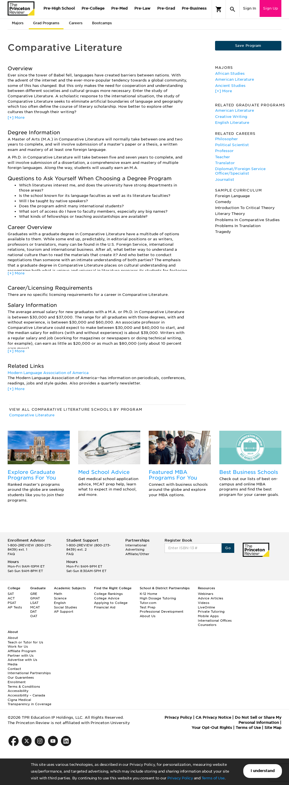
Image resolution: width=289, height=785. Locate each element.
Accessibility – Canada (26, 695)
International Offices (215, 621)
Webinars (205, 594)
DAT (33, 612)
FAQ (11, 554)
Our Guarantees (21, 678)
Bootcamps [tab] (102, 23)
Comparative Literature (31, 415)
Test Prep (148, 607)
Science (60, 598)
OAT (33, 616)
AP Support (63, 612)
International (135, 545)
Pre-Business (194, 8)
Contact (14, 669)
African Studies (230, 73)
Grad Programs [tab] (46, 23)
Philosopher (226, 139)
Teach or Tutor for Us (25, 642)
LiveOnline (206, 607)
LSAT (34, 603)
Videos (203, 603)
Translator (225, 163)
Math (58, 594)
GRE (33, 594)
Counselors (207, 625)
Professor (224, 151)
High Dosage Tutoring (158, 598)
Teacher (222, 157)
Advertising (134, 549)
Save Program (248, 45)
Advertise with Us (22, 660)
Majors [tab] (17, 23)
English (60, 603)
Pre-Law (142, 8)
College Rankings (108, 594)
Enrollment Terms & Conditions (24, 684)
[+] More (16, 117)
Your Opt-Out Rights (212, 727)
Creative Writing (231, 117)
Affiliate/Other (137, 554)
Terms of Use (213, 778)
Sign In (249, 8)
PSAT (12, 603)
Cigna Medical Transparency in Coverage (29, 702)
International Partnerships (29, 673)
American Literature (234, 79)
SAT (11, 594)
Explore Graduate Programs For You (32, 475)
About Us (148, 616)
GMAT (35, 598)
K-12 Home (148, 594)
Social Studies (65, 607)
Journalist (224, 179)
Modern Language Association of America (48, 373)
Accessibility (18, 691)
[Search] (232, 9)
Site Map (272, 727)
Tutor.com (148, 603)
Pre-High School (59, 8)
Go (228, 548)
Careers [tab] (75, 23)
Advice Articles (210, 598)
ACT (11, 598)
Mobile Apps (208, 616)
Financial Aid (104, 607)
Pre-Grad (166, 8)
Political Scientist (232, 145)
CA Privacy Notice (213, 717)
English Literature (232, 122)
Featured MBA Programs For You (173, 475)
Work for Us (18, 646)
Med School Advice (104, 472)
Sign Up (270, 8)
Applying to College (111, 603)
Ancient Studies (230, 85)
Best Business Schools (248, 472)
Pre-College (93, 8)
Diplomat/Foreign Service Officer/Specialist (240, 171)
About (13, 638)
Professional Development (161, 612)
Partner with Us (21, 656)
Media (12, 664)
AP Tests (15, 607)
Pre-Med (119, 8)
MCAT (35, 607)
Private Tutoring (211, 612)
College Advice (106, 598)
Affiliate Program (22, 651)
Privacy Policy (180, 778)
